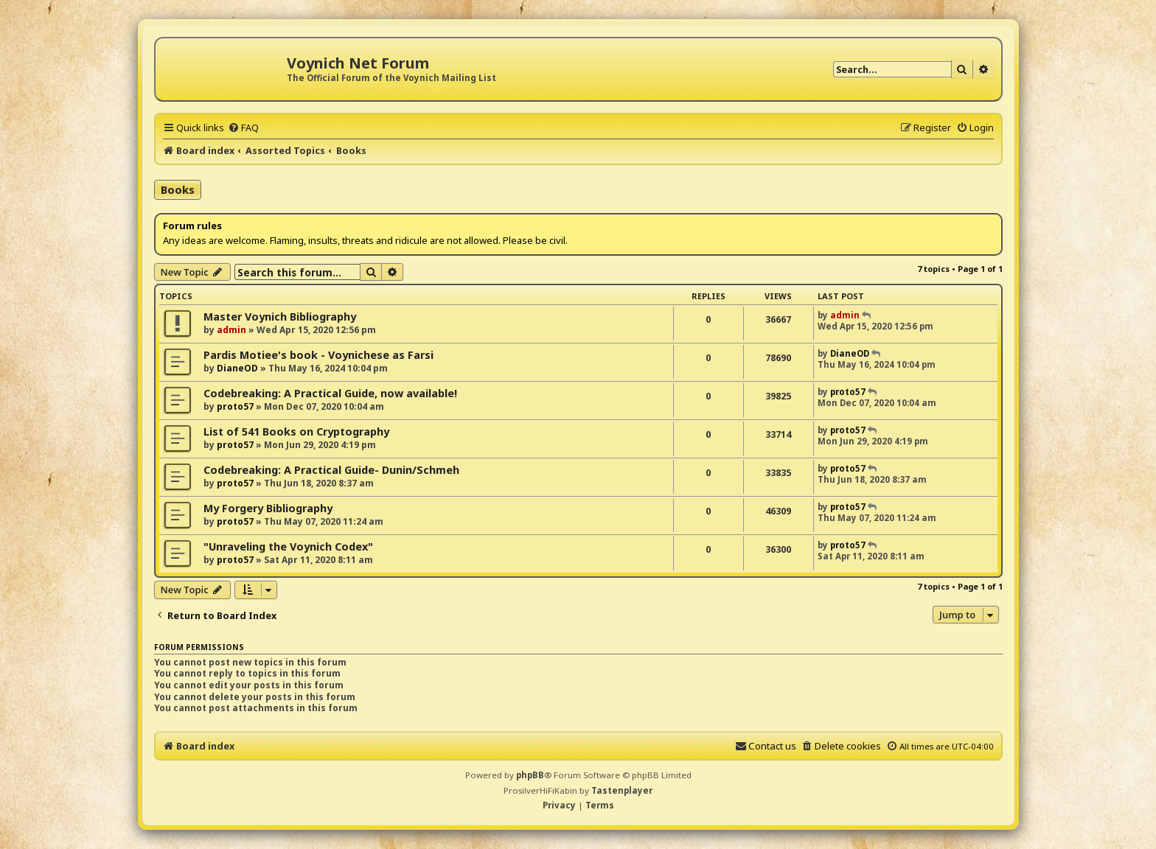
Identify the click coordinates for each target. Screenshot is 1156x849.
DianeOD (237, 368)
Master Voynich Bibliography (279, 317)
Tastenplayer (621, 790)
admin (231, 330)
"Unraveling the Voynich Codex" (288, 546)
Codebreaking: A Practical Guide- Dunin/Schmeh (331, 470)
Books (178, 189)
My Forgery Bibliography (267, 508)
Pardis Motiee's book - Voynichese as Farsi (318, 355)
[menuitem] (243, 127)
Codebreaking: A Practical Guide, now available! (330, 393)
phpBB (530, 774)
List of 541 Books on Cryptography (296, 431)
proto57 (235, 406)
